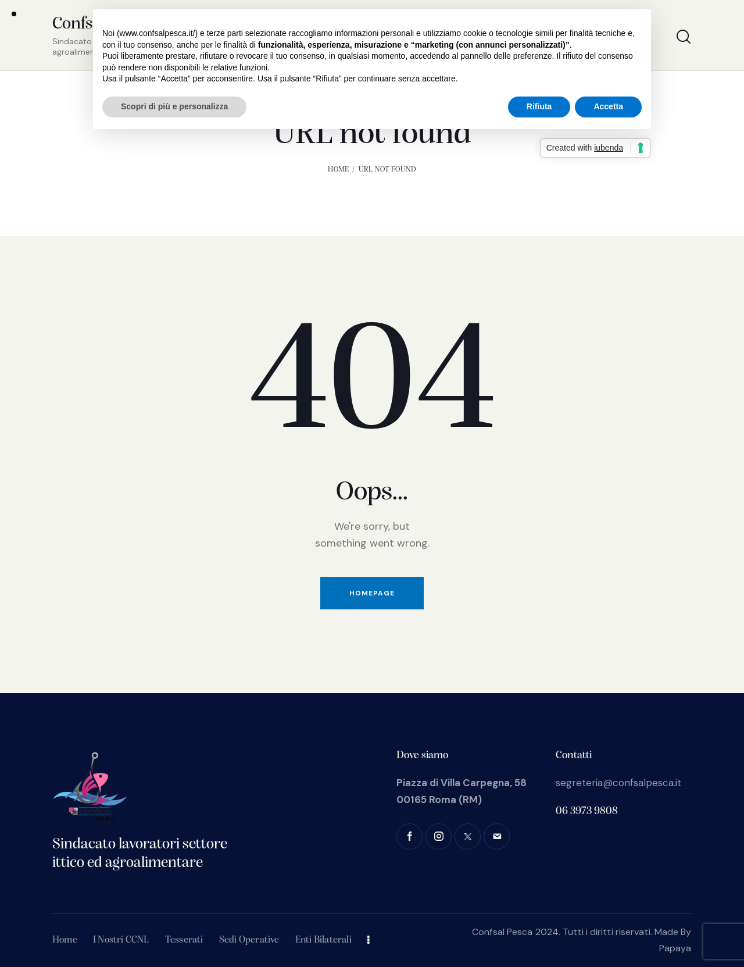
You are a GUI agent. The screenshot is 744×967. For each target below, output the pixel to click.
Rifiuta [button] (539, 106)
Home (338, 169)
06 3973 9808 (587, 811)
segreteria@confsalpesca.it (618, 782)
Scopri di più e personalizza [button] (174, 106)
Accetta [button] (608, 106)
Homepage (372, 593)
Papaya (675, 948)
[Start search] (683, 37)
